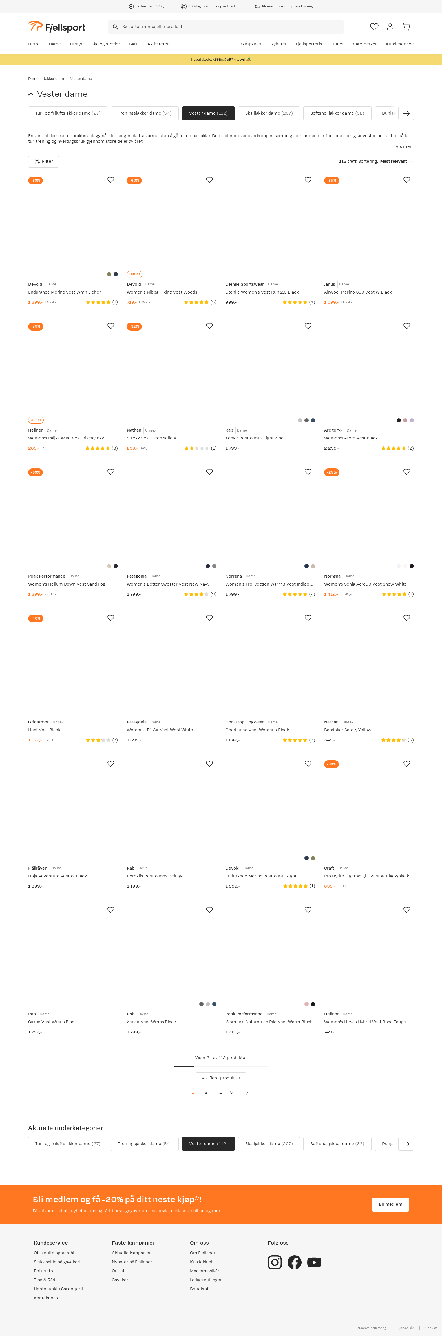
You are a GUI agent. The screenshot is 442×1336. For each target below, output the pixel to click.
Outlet (337, 44)
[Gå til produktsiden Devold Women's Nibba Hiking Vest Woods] (171, 221)
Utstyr (76, 44)
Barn (133, 44)
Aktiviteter (158, 44)
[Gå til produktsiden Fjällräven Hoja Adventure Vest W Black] (73, 805)
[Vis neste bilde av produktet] (406, 113)
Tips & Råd (44, 1280)
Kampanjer (251, 44)
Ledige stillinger (206, 1280)
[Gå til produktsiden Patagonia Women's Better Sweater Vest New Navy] (171, 513)
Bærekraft (200, 1289)
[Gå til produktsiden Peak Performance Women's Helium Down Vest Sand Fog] (73, 513)
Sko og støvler (106, 44)
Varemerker (365, 44)
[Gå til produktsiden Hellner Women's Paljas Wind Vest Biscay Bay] (73, 367)
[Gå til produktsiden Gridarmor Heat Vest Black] (73, 659)
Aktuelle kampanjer (131, 1253)
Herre (34, 44)
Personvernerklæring (370, 1328)
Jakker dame (54, 78)
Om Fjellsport (203, 1253)
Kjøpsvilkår (406, 1328)
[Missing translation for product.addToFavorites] (110, 180)
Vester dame (208, 113)
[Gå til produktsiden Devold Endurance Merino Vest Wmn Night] (270, 805)
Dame (55, 44)
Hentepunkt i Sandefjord (58, 1289)
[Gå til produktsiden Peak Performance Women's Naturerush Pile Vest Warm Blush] (270, 951)
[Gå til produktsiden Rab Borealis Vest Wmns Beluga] (171, 805)
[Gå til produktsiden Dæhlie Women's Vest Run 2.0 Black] (270, 221)
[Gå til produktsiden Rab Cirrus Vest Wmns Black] (73, 951)
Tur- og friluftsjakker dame (67, 113)
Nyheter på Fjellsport (133, 1262)
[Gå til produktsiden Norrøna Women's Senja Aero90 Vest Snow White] (369, 513)
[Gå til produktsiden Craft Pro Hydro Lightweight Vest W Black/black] (369, 805)
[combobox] (226, 27)
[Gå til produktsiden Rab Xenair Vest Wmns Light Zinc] (270, 367)
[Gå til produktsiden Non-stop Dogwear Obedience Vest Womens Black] (270, 659)
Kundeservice (400, 44)
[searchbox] (233, 26)
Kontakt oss (46, 1298)
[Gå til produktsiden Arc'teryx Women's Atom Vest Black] (369, 367)
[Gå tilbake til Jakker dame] (32, 94)
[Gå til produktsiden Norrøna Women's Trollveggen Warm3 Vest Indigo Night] (270, 513)
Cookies (431, 1328)
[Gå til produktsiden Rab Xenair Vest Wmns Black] (171, 951)
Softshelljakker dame (337, 113)
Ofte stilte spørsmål (54, 1253)
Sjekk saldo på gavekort (57, 1262)
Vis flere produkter (221, 1078)
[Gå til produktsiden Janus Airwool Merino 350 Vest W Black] (369, 221)
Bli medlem (390, 1204)
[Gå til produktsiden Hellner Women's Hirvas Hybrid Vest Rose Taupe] (369, 951)
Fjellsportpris (309, 44)
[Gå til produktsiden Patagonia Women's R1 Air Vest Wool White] (171, 659)
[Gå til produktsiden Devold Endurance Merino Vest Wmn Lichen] (73, 221)
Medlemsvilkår (205, 1271)
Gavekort (121, 1280)
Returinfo (43, 1271)
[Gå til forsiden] (56, 27)
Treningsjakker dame (145, 113)
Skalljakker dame (269, 113)
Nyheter (279, 44)
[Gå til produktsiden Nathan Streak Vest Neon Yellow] (171, 367)
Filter (43, 161)
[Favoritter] (374, 26)
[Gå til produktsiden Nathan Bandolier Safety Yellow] (369, 659)
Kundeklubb (202, 1262)
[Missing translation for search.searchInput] (115, 27)
